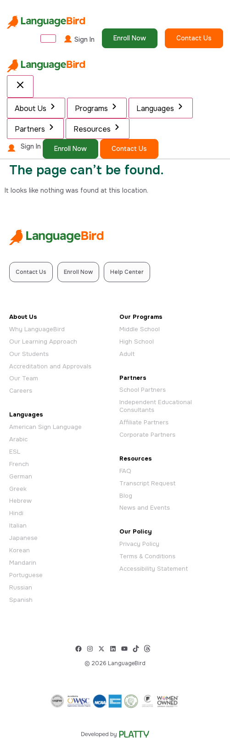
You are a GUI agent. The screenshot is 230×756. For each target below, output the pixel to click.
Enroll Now (129, 38)
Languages (160, 107)
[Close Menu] (20, 86)
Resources (97, 128)
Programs (97, 107)
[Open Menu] (48, 38)
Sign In (79, 39)
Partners (35, 128)
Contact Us (194, 38)
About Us (36, 107)
